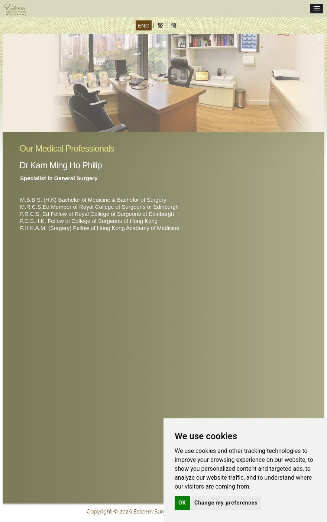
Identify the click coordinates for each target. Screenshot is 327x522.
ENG (143, 25)
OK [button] (182, 503)
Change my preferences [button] (226, 503)
